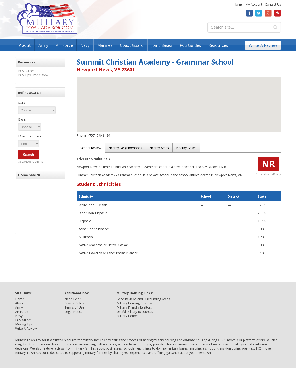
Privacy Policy (74, 303)
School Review (90, 148)
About (25, 45)
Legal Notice (73, 311)
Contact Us (273, 4)
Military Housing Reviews (134, 303)
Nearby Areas (159, 148)
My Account (253, 4)
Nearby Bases (186, 148)
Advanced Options (30, 162)
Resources (218, 45)
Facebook (249, 13)
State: (22, 102)
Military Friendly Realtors (134, 307)
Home (238, 4)
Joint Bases (161, 45)
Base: (22, 119)
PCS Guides (190, 45)
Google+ (268, 13)
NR (268, 164)
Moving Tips (24, 324)
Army (43, 45)
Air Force (64, 45)
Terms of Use (74, 307)
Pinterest (277, 13)
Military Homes (127, 316)
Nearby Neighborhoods (125, 148)
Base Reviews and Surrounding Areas (143, 299)
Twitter (258, 13)
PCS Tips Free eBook (33, 75)
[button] (179, 100)
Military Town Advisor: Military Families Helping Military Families (47, 18)
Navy (85, 45)
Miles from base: (30, 136)
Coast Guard (132, 45)
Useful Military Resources (135, 311)
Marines (104, 45)
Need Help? (72, 299)
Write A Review (263, 45)
